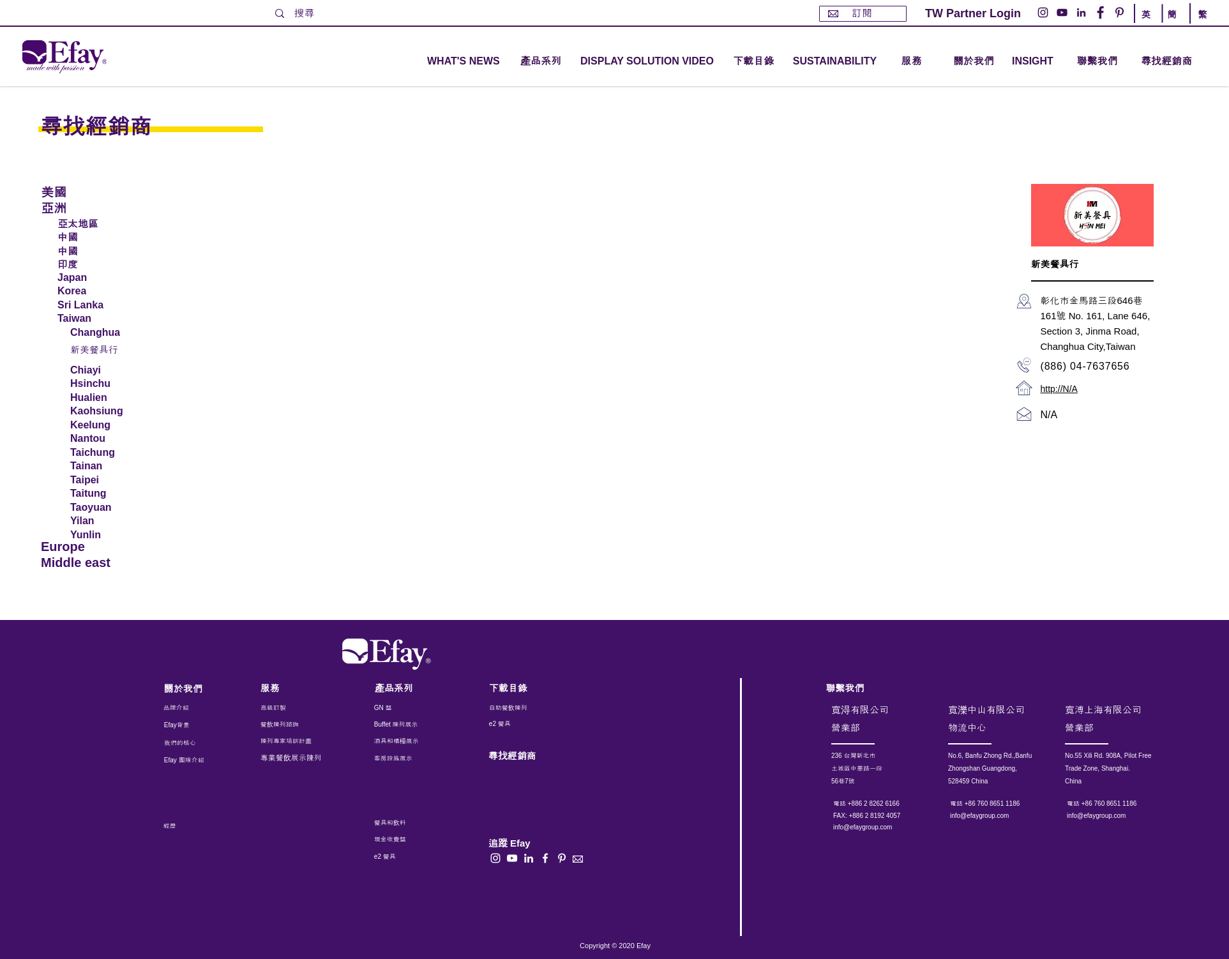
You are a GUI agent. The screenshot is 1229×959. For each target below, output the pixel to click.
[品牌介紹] (197, 708)
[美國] (84, 191)
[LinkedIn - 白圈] (1081, 12)
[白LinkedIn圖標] (528, 858)
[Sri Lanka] (105, 305)
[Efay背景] (191, 725)
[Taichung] (102, 452)
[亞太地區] (105, 222)
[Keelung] (102, 425)
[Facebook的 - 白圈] (1100, 12)
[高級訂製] (301, 708)
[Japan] (105, 277)
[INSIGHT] (1035, 62)
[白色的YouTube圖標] (512, 858)
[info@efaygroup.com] (874, 827)
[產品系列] (409, 688)
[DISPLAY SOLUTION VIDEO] (647, 62)
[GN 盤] (403, 708)
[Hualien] (104, 397)
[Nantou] (102, 438)
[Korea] (105, 291)
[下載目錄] (753, 62)
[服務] (294, 688)
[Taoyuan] (104, 507)
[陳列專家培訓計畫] (292, 741)
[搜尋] (318, 13)
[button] (540, 62)
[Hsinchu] (104, 383)
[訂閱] (863, 14)
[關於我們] (973, 62)
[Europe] (84, 547)
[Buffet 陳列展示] (403, 724)
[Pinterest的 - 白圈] (1119, 12)
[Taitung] (104, 493)
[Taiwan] (105, 318)
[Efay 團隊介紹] (189, 760)
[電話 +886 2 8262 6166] (884, 804)
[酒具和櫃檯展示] (427, 741)
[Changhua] (102, 332)
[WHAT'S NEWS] (464, 62)
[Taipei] (104, 480)
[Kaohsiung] (102, 411)
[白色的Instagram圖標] (495, 858)
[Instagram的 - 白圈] (1043, 12)
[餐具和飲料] (418, 823)
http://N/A (1059, 389)
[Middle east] (84, 563)
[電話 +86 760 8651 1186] (1001, 804)
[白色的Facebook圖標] (545, 858)
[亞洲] (84, 207)
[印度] (105, 263)
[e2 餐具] (525, 724)
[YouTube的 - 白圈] (1062, 12)
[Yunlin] (104, 535)
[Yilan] (104, 521)
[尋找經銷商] (1181, 62)
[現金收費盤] (401, 839)
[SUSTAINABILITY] (834, 62)
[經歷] (194, 826)
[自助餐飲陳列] (525, 708)
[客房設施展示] (403, 758)
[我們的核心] (189, 743)
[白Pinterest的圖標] (561, 858)
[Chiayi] (102, 370)
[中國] (105, 236)
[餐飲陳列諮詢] (294, 724)
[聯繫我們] (1097, 62)
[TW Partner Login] (973, 14)
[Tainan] (104, 466)
